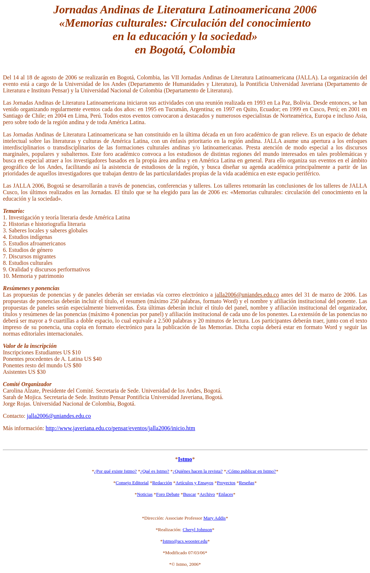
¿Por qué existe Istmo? (115, 471)
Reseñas (246, 482)
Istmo (185, 459)
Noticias (144, 494)
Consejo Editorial (132, 482)
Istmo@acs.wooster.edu (185, 541)
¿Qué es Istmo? (154, 471)
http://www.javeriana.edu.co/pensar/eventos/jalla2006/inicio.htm (120, 428)
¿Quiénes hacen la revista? (198, 471)
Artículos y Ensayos (195, 482)
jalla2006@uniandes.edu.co (59, 416)
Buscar (189, 494)
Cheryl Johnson (197, 529)
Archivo (207, 494)
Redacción (162, 482)
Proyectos (226, 482)
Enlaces (226, 494)
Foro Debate (168, 494)
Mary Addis (214, 518)
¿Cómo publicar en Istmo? (251, 471)
